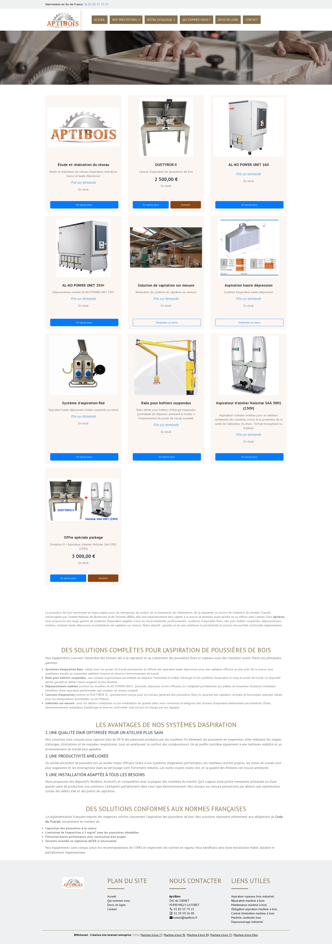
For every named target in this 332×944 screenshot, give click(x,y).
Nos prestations (126, 20)
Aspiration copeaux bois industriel (252, 896)
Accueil (99, 20)
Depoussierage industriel (247, 922)
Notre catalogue (161, 20)
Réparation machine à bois (247, 901)
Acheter (185, 204)
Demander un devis (167, 322)
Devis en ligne (228, 20)
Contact (251, 20)
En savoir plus (84, 204)
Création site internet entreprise (110, 935)
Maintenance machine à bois (249, 905)
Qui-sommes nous (118, 901)
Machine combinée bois (246, 917)
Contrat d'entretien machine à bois (252, 913)
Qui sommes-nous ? (196, 20)
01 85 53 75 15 (96, 4)
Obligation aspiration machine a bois (254, 909)
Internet (81, 935)
